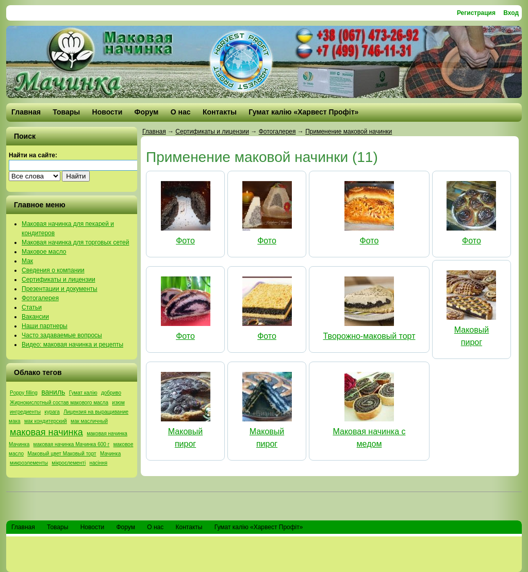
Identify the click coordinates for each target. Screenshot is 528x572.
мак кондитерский (45, 421)
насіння (99, 463)
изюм (118, 402)
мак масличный (89, 421)
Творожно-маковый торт (369, 336)
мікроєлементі (69, 463)
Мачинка (110, 453)
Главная (154, 131)
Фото (185, 240)
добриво (111, 393)
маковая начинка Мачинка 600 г (72, 444)
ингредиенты (25, 412)
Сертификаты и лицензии (212, 131)
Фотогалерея (277, 131)
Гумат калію (83, 393)
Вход (511, 13)
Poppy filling (24, 393)
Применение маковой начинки (348, 131)
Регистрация (476, 13)
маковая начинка (46, 432)
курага (52, 412)
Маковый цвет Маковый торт (61, 453)
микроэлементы (29, 463)
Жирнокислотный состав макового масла (59, 402)
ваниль (53, 392)
